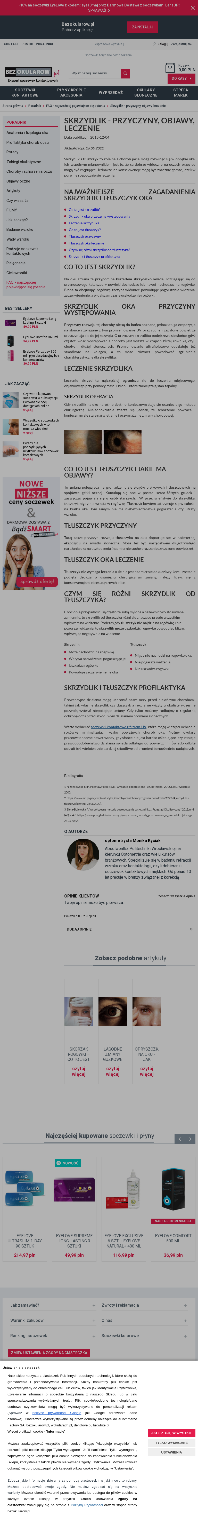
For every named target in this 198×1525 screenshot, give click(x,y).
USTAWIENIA (171, 1452)
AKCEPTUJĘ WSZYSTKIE (171, 1433)
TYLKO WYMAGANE (171, 1443)
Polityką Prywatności (87, 1505)
